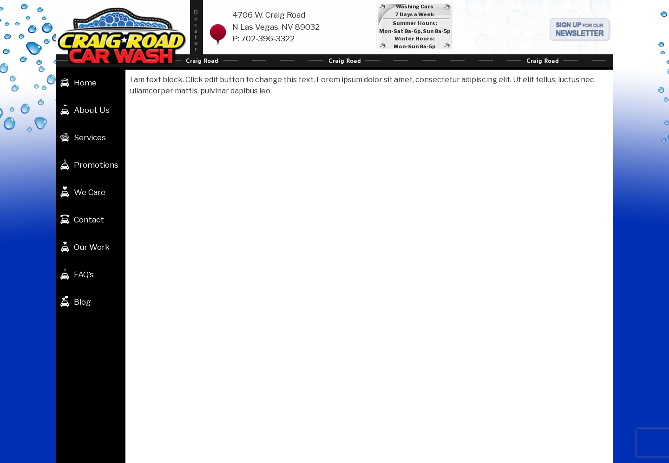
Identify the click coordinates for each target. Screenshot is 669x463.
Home (85, 82)
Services (90, 137)
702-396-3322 (268, 38)
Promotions (96, 165)
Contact (89, 219)
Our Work (92, 247)
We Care (89, 192)
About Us (92, 110)
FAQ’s (84, 274)
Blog (82, 301)
